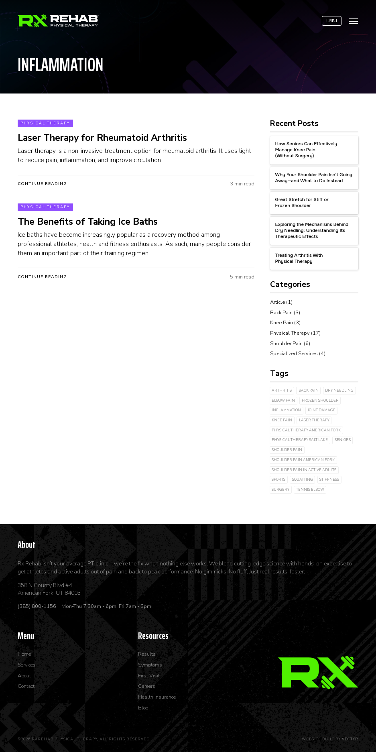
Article (277, 302)
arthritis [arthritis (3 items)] (282, 390)
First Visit (149, 676)
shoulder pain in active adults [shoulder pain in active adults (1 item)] (304, 469)
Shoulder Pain (286, 343)
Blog (143, 708)
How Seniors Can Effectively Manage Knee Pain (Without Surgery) (306, 150)
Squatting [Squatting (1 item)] (302, 479)
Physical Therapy (45, 123)
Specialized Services (294, 353)
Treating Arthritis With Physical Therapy (299, 258)
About (24, 676)
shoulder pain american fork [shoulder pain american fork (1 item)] (303, 459)
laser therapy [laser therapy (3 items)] (314, 420)
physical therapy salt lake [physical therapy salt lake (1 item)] (300, 439)
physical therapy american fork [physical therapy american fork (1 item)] (306, 430)
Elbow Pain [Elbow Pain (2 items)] (283, 400)
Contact (332, 20)
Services (27, 665)
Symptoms (150, 665)
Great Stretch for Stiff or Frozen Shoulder (302, 203)
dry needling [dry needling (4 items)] (339, 390)
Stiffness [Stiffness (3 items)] (329, 479)
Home (24, 654)
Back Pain (281, 312)
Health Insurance (157, 697)
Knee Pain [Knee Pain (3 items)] (282, 420)
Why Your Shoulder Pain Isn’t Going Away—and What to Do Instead (314, 178)
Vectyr (350, 739)
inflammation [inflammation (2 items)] (286, 410)
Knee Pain (281, 322)
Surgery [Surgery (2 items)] (280, 489)
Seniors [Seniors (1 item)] (343, 439)
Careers (146, 686)
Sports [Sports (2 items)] (278, 479)
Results (147, 654)
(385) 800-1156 (37, 606)
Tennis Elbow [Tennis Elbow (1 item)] (310, 489)
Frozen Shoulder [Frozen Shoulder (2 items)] (320, 400)
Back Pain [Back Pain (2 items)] (309, 390)
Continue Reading (42, 184)
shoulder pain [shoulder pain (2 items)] (287, 449)
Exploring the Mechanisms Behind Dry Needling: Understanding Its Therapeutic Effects (312, 231)
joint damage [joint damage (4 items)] (321, 410)
